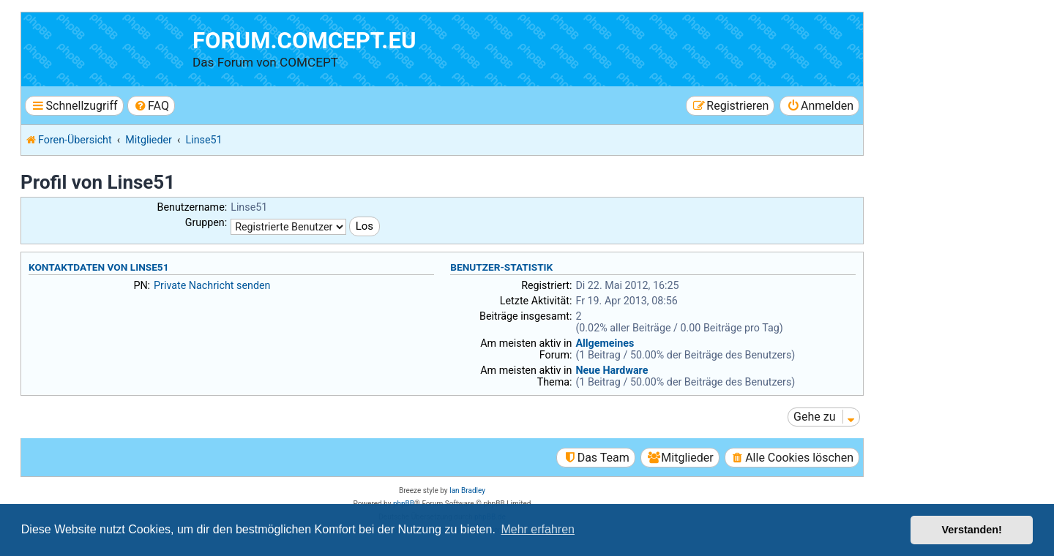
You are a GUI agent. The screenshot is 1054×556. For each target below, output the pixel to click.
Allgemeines (604, 343)
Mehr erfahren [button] (538, 529)
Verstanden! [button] (972, 530)
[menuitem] (151, 106)
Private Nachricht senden (212, 285)
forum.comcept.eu (304, 40)
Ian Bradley (467, 491)
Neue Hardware (611, 370)
